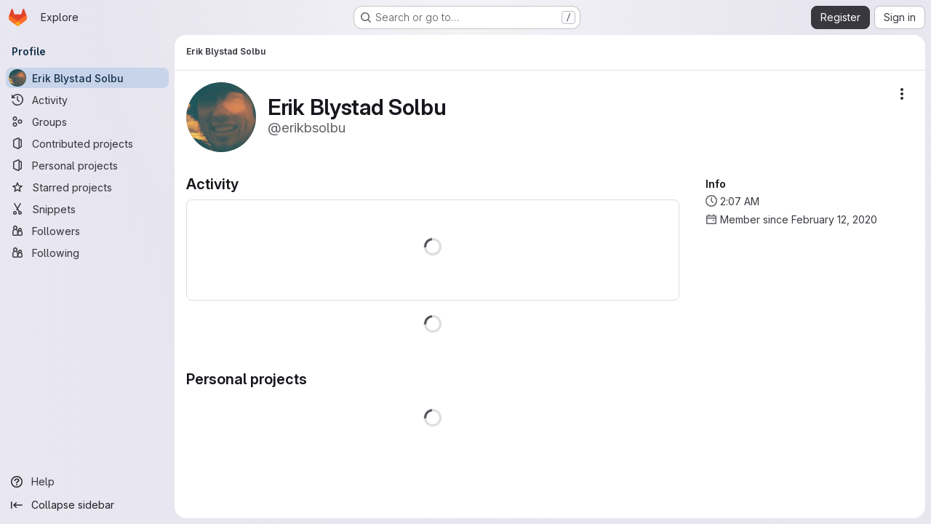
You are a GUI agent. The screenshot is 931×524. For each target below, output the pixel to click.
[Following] (87, 252)
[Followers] (87, 231)
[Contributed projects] (87, 143)
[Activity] (87, 100)
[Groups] (87, 121)
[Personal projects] (87, 165)
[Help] (87, 482)
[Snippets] (87, 209)
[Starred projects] (87, 187)
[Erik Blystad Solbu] (87, 78)
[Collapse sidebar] (87, 505)
